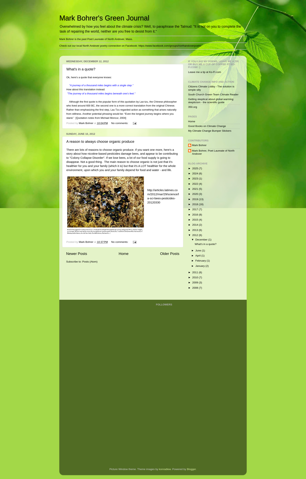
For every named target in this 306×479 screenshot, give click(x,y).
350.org (192, 107)
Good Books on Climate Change (207, 126)
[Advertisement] (171, 401)
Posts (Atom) (90, 261)
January (200, 265)
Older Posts (169, 254)
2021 (195, 188)
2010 (195, 277)
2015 (195, 219)
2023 (195, 178)
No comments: (120, 123)
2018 (195, 204)
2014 (195, 224)
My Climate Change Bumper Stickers (209, 130)
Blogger (191, 469)
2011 (195, 272)
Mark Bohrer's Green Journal (104, 18)
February (201, 260)
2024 (195, 173)
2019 (195, 199)
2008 (195, 287)
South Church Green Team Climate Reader (213, 94)
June (198, 250)
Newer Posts (76, 254)
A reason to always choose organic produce (100, 142)
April (198, 255)
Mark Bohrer (199, 145)
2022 (195, 183)
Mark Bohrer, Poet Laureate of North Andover (213, 152)
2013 (195, 230)
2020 (195, 193)
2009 (195, 282)
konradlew (165, 469)
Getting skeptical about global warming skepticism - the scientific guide (210, 101)
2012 (195, 235)
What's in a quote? (80, 69)
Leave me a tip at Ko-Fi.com (204, 72)
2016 (195, 214)
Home (123, 254)
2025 (195, 168)
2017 (195, 209)
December (201, 239)
